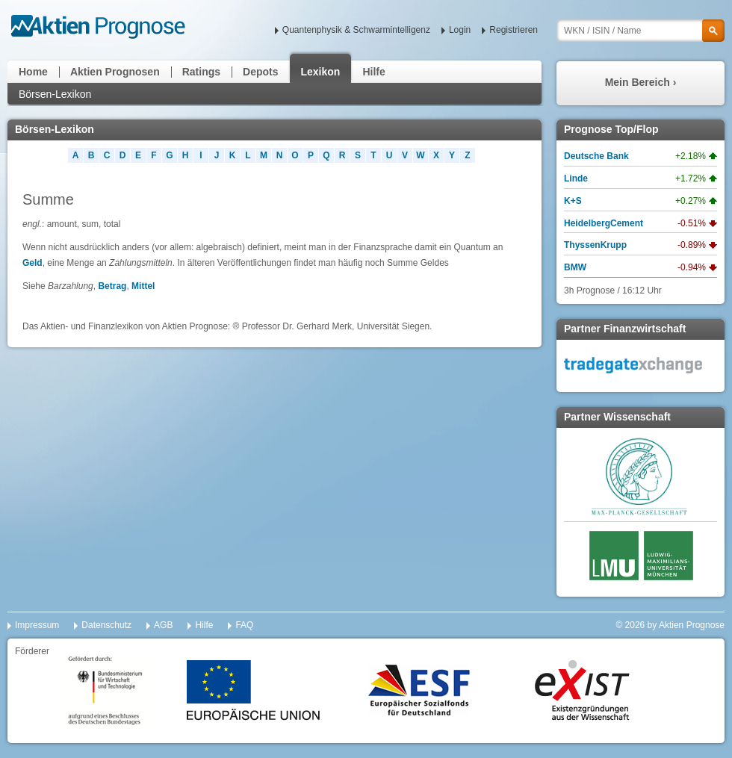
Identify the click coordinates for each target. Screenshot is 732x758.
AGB (163, 625)
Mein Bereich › (641, 82)
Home (33, 71)
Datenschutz (106, 625)
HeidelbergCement (603, 223)
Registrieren (513, 30)
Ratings (201, 71)
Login (460, 30)
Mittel (143, 286)
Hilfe (373, 71)
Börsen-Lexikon (55, 94)
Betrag (112, 286)
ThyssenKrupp (595, 245)
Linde (576, 178)
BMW (575, 267)
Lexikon (321, 71)
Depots (260, 71)
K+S (573, 201)
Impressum (37, 625)
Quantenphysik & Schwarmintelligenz (356, 30)
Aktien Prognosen (115, 71)
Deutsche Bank (596, 156)
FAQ (244, 625)
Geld (32, 263)
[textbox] (640, 30)
